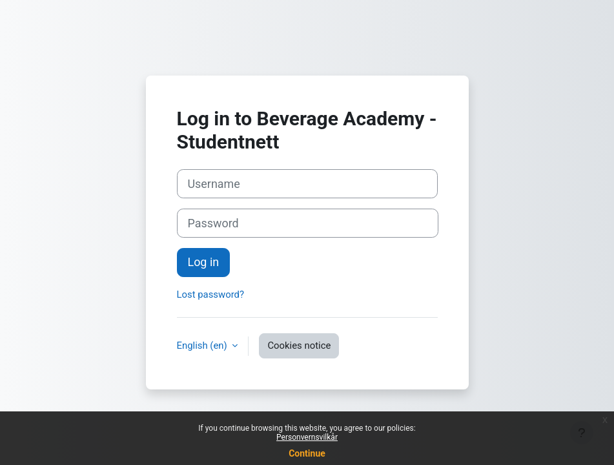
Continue (307, 453)
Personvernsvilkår (307, 437)
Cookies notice (299, 345)
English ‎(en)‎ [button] (203, 345)
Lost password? (211, 294)
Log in (204, 262)
